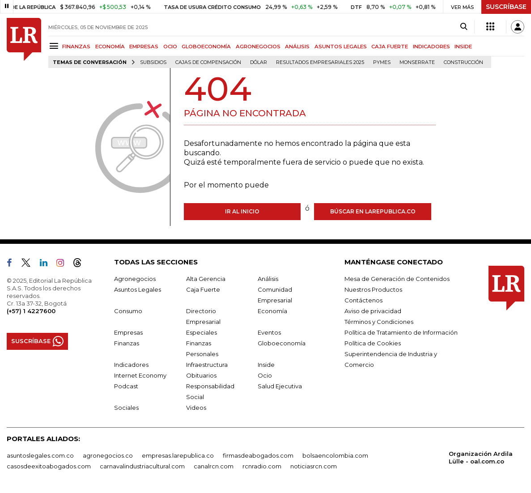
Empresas (128, 332)
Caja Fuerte (203, 289)
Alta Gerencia (205, 278)
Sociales (126, 407)
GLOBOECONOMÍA (206, 46)
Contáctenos (363, 300)
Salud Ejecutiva (280, 386)
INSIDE (463, 46)
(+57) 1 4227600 (31, 310)
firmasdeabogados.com (258, 455)
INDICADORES (431, 46)
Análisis (268, 278)
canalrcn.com (214, 466)
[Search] (464, 26)
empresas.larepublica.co (178, 455)
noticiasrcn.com (313, 466)
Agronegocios (135, 278)
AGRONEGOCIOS (258, 46)
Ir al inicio (242, 211)
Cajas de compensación (208, 62)
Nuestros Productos (373, 289)
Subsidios (153, 62)
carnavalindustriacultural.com (142, 466)
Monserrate (417, 62)
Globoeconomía (282, 343)
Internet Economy (140, 375)
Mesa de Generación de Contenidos (397, 278)
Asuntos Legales (137, 289)
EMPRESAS (143, 46)
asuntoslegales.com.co (40, 455)
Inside (266, 364)
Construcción (463, 62)
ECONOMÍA (110, 46)
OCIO (170, 46)
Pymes (382, 62)
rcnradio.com (261, 466)
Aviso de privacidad (372, 310)
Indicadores (131, 364)
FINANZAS (76, 46)
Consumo (128, 310)
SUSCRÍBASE (506, 7)
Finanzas (126, 343)
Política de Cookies (372, 343)
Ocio (265, 375)
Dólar (258, 62)
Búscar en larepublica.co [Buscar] (373, 211)
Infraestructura (207, 364)
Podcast (126, 386)
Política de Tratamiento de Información (401, 332)
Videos (196, 407)
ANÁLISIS (297, 46)
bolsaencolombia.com (335, 455)
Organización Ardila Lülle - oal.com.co (481, 457)
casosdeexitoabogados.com (49, 466)
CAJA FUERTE (389, 46)
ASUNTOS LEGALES (340, 46)
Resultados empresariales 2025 (320, 62)
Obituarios (201, 375)
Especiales (201, 332)
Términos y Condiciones (378, 321)
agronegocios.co (108, 455)
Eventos (269, 332)
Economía (272, 310)
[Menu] (55, 46)
